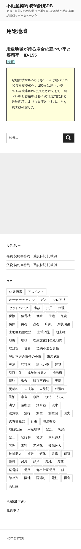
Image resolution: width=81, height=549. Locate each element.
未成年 (29, 389)
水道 (48, 397)
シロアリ (58, 299)
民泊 (12, 397)
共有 (24, 324)
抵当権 (57, 372)
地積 (24, 340)
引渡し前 (15, 372)
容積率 (26, 364)
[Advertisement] (40, 193)
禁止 (12, 437)
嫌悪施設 (53, 356)
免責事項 (12, 510)
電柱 (55, 478)
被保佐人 (54, 445)
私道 (39, 437)
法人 (60, 397)
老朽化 (38, 445)
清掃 (27, 413)
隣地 (27, 478)
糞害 (24, 445)
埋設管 (14, 348)
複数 (30, 453)
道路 (27, 470)
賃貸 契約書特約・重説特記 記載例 (31, 265)
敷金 (24, 380)
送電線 (14, 470)
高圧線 (14, 486)
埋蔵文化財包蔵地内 (47, 340)
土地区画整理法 (20, 332)
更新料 (14, 389)
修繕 (39, 316)
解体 (43, 453)
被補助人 (15, 453)
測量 (39, 413)
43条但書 (15, 292)
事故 (37, 308)
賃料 (12, 461)
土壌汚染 (43, 332)
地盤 (12, 340)
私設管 (26, 437)
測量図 (53, 413)
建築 (58, 364)
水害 (24, 397)
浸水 (55, 405)
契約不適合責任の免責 (25, 356)
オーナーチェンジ (22, 299)
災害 (34, 421)
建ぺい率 (42, 364)
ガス (43, 299)
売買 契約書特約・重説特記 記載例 (31, 256)
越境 (24, 461)
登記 (49, 429)
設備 (55, 453)
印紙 (48, 324)
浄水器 (41, 405)
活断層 (26, 405)
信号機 (26, 316)
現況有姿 (49, 421)
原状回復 (63, 324)
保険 (12, 316)
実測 (12, 364)
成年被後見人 (37, 372)
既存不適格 (41, 380)
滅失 (67, 413)
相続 (61, 429)
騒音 (67, 478)
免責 (63, 316)
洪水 (12, 405)
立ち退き (54, 437)
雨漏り (41, 478)
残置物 (60, 389)
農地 (48, 461)
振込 (12, 380)
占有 (36, 324)
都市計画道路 (46, 470)
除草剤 (14, 478)
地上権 (60, 332)
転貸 (36, 461)
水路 (36, 397)
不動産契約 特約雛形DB (29, 5)
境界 (27, 348)
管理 (12, 445)
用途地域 (33, 429)
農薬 (60, 461)
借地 (51, 316)
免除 (12, 324)
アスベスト (36, 292)
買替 (67, 453)
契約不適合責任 (47, 348)
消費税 (14, 413)
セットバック (18, 308)
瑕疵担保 (15, 429)
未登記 (44, 389)
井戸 (49, 308)
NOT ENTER (15, 538)
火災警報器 (17, 421)
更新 (58, 380)
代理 (61, 308)
